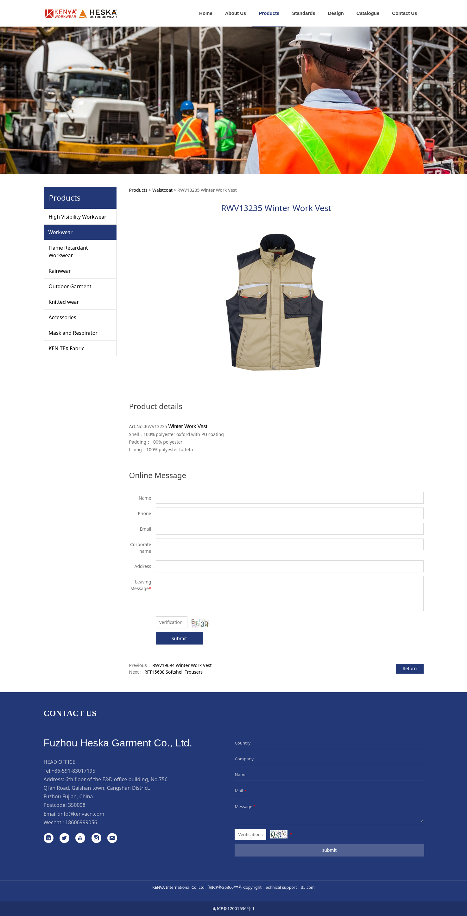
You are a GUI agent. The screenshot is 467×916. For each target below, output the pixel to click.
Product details (156, 406)
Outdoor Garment (70, 286)
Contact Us (404, 13)
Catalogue (368, 13)
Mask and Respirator (73, 332)
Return (410, 668)
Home (205, 13)
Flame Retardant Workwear (68, 251)
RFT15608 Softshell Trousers (173, 672)
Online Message (157, 475)
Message (245, 806)
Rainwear (60, 270)
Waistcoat (162, 190)
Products (269, 13)
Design (336, 13)
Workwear (60, 232)
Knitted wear (64, 301)
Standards (303, 13)
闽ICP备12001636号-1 (233, 908)
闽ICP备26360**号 (225, 887)
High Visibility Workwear (77, 216)
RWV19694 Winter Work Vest (181, 665)
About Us (235, 13)
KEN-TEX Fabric (66, 348)
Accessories (62, 317)
